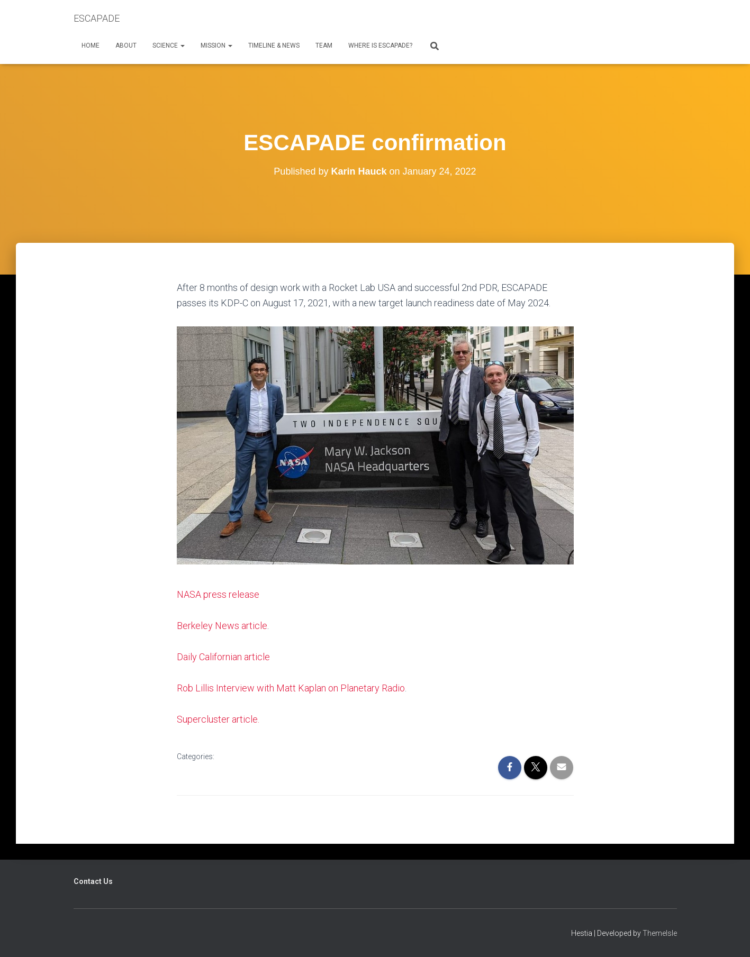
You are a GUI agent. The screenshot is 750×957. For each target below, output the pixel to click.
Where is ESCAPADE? (380, 45)
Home (91, 45)
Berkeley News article (222, 625)
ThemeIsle (660, 933)
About (126, 45)
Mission (216, 45)
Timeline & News (274, 45)
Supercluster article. (218, 719)
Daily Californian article (223, 656)
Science (168, 45)
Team (323, 45)
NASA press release (218, 594)
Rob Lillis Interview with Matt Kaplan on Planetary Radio (291, 688)
